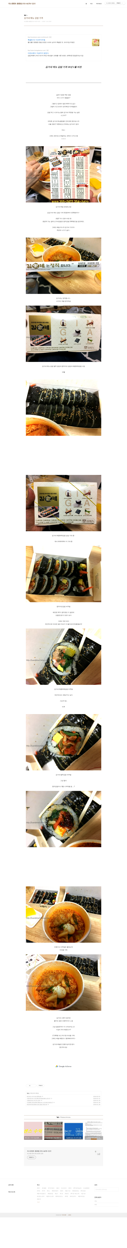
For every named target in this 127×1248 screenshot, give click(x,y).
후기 (39, 1188)
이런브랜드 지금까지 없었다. (38, 53)
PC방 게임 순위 (75, 1193)
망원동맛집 (76, 1191)
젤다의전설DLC (42, 1193)
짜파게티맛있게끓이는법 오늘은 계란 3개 (37, 1104)
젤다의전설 (81, 1196)
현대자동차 (55, 1191)
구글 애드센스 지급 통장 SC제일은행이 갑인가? (38, 1098)
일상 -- (28, 1093)
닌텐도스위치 (41, 1196)
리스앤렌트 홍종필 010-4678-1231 (22, 4)
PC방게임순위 (77, 1188)
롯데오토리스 (59, 1196)
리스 (49, 1191)
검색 (117, 1189)
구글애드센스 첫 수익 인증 (33, 1100)
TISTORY (64, 1215)
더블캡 (44, 1188)
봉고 (58, 1188)
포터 (62, 1191)
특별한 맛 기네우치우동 (36, 40)
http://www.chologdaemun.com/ (37, 50)
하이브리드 (73, 1196)
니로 (62, 1193)
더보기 (38, 1202)
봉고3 (39, 1199)
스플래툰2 (86, 1188)
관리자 (69, 1215)
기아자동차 (51, 1188)
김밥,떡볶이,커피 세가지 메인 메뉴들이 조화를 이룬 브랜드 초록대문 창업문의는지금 (55, 55)
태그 (91, 3)
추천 (39, 1191)
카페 (67, 1196)
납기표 (83, 1193)
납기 (57, 1193)
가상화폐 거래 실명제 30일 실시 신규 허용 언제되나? (40, 1102)
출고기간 (68, 1191)
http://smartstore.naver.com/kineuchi (38, 37)
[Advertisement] (63, 456)
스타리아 (64, 1188)
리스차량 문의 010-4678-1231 (35, 1153)
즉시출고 (83, 1191)
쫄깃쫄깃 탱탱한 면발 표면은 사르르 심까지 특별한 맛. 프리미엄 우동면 (51, 42)
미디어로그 (99, 3)
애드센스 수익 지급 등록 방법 (34, 1096)
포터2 (67, 1193)
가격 (44, 1191)
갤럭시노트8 (50, 1196)
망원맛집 (51, 1193)
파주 (70, 1188)
